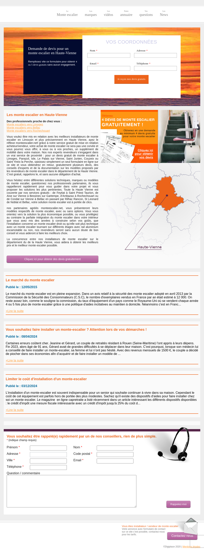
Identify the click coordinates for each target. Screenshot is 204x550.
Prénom (13, 447)
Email (94, 63)
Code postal (82, 453)
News (164, 13)
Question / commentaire (23, 473)
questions (146, 13)
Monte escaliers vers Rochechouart (28, 130)
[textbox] (155, 55)
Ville (11, 460)
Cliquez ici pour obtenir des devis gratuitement (52, 259)
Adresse (142, 50)
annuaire (126, 13)
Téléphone (143, 63)
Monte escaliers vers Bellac (23, 127)
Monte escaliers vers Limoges (25, 124)
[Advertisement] (27, 530)
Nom (93, 50)
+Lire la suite (15, 311)
